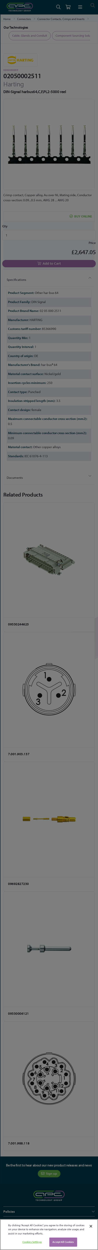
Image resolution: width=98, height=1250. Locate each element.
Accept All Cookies (63, 1242)
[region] (49, 1234)
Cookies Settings (32, 1242)
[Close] (91, 1226)
